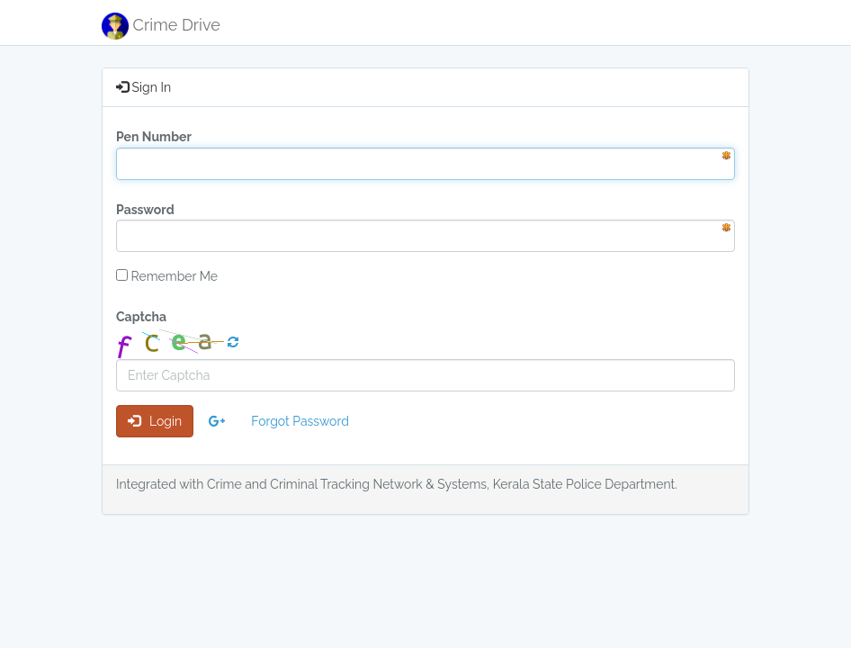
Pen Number (154, 137)
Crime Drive (161, 26)
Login (155, 421)
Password (145, 209)
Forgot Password (300, 421)
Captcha (141, 317)
